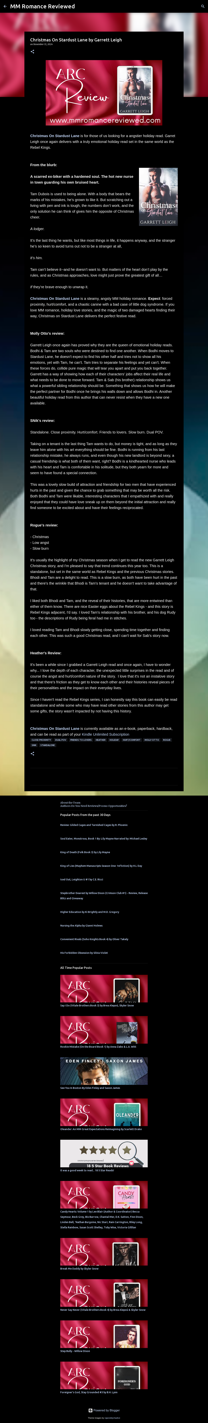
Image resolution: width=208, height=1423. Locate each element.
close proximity (41, 740)
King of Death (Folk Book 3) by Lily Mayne (85, 852)
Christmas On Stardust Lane (54, 136)
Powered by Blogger (104, 1410)
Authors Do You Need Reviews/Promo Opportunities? (93, 806)
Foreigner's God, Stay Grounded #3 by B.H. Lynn (88, 1392)
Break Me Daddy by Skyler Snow (79, 1268)
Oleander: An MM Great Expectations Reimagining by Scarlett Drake (101, 1129)
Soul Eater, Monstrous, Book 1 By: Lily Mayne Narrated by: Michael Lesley (103, 838)
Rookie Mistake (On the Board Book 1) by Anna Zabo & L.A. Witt (98, 1046)
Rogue (166, 740)
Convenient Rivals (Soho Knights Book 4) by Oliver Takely (94, 939)
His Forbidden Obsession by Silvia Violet (84, 952)
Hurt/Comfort (131, 740)
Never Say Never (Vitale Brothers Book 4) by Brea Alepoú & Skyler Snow (103, 1309)
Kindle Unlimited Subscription (105, 734)
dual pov (60, 740)
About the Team (70, 802)
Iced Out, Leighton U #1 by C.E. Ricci (81, 879)
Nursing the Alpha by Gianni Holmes (81, 925)
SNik (34, 745)
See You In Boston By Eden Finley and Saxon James (90, 1087)
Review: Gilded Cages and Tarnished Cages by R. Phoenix (93, 825)
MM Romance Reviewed (42, 6)
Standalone (47, 745)
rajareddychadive (112, 1418)
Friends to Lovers (81, 740)
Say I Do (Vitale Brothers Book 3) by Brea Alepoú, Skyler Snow (97, 1005)
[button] (32, 51)
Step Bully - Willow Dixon (75, 1351)
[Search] (203, 6)
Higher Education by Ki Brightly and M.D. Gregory (89, 912)
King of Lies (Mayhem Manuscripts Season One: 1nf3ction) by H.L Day (101, 865)
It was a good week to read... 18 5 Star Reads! (87, 1170)
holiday (114, 740)
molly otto (152, 740)
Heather (100, 740)
